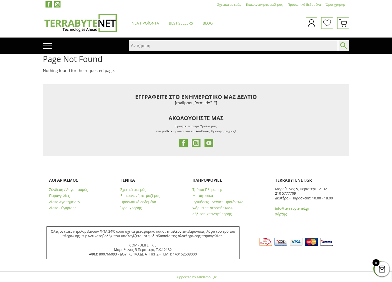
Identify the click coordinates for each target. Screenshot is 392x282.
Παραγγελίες (59, 195)
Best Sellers (181, 23)
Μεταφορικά (202, 195)
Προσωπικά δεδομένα (304, 5)
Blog (208, 23)
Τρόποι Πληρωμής (207, 189)
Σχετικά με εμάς (229, 5)
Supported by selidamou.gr (196, 277)
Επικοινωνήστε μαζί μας (264, 5)
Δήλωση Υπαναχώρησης (212, 214)
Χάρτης (281, 214)
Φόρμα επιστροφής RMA (212, 208)
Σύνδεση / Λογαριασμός (68, 189)
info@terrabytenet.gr (292, 208)
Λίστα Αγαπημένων (64, 202)
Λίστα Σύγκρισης (62, 208)
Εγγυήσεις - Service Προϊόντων (217, 202)
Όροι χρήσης (335, 5)
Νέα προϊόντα (145, 23)
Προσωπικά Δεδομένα (138, 202)
